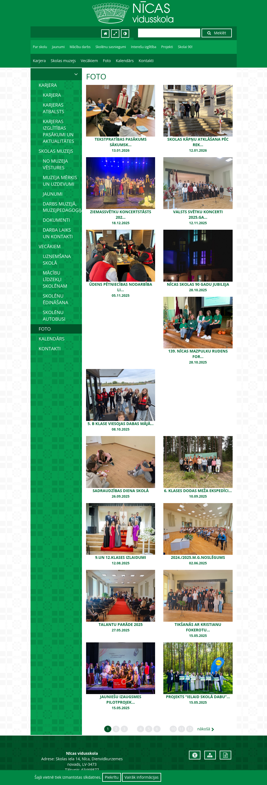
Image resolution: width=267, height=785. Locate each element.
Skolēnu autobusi (54, 315)
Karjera (39, 60)
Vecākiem (89, 60)
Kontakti (146, 60)
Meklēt (216, 32)
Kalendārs (125, 60)
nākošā (205, 728)
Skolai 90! (185, 47)
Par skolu (40, 47)
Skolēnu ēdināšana (55, 299)
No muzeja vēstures (55, 164)
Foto (107, 60)
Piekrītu (112, 777)
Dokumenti (56, 220)
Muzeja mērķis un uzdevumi (60, 180)
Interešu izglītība (143, 47)
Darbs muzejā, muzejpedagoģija (62, 207)
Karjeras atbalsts (53, 108)
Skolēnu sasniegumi (110, 47)
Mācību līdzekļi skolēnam (55, 279)
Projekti (167, 47)
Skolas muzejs (63, 60)
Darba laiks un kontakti (58, 233)
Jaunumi (58, 47)
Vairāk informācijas (142, 777)
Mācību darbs (80, 47)
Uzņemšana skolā (57, 259)
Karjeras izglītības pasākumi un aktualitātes (58, 131)
